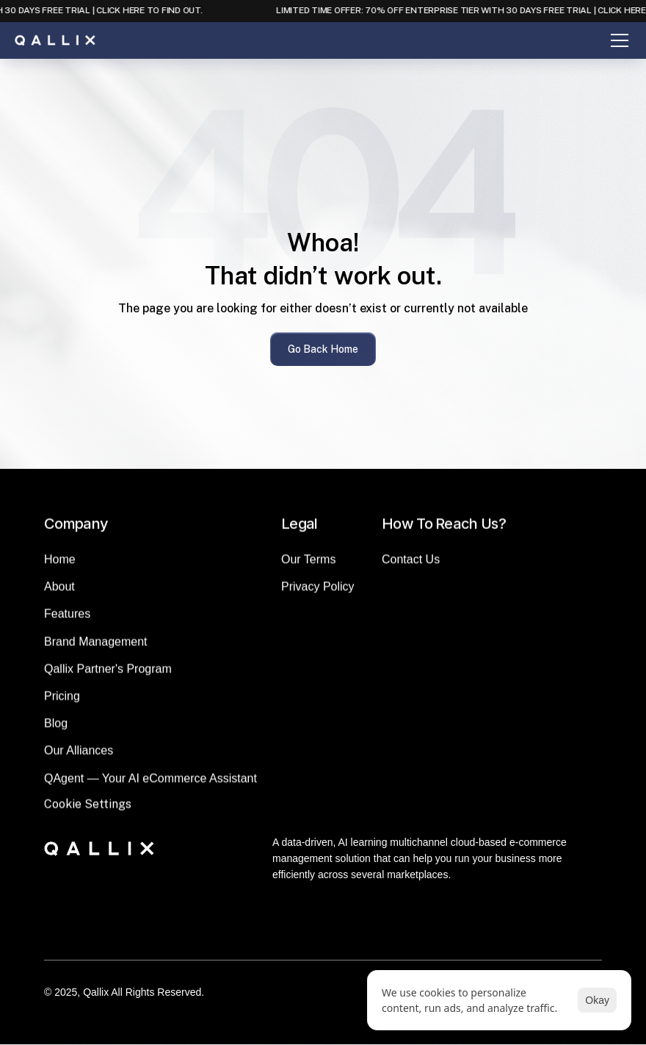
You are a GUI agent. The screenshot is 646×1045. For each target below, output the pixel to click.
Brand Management (96, 650)
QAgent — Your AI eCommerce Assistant (150, 786)
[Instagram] (340, 934)
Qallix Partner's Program (108, 678)
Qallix (96, 992)
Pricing (62, 705)
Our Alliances (78, 759)
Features (67, 623)
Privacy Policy (318, 595)
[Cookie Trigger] (87, 813)
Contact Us (411, 568)
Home (60, 568)
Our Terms (308, 568)
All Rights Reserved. (157, 992)
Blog (56, 732)
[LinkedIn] (305, 934)
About (59, 595)
